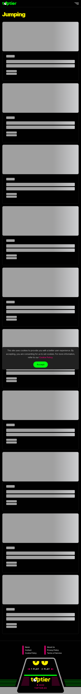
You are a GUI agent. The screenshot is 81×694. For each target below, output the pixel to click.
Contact (28, 650)
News (27, 647)
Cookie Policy (31, 653)
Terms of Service (54, 653)
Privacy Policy (53, 650)
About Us (51, 647)
